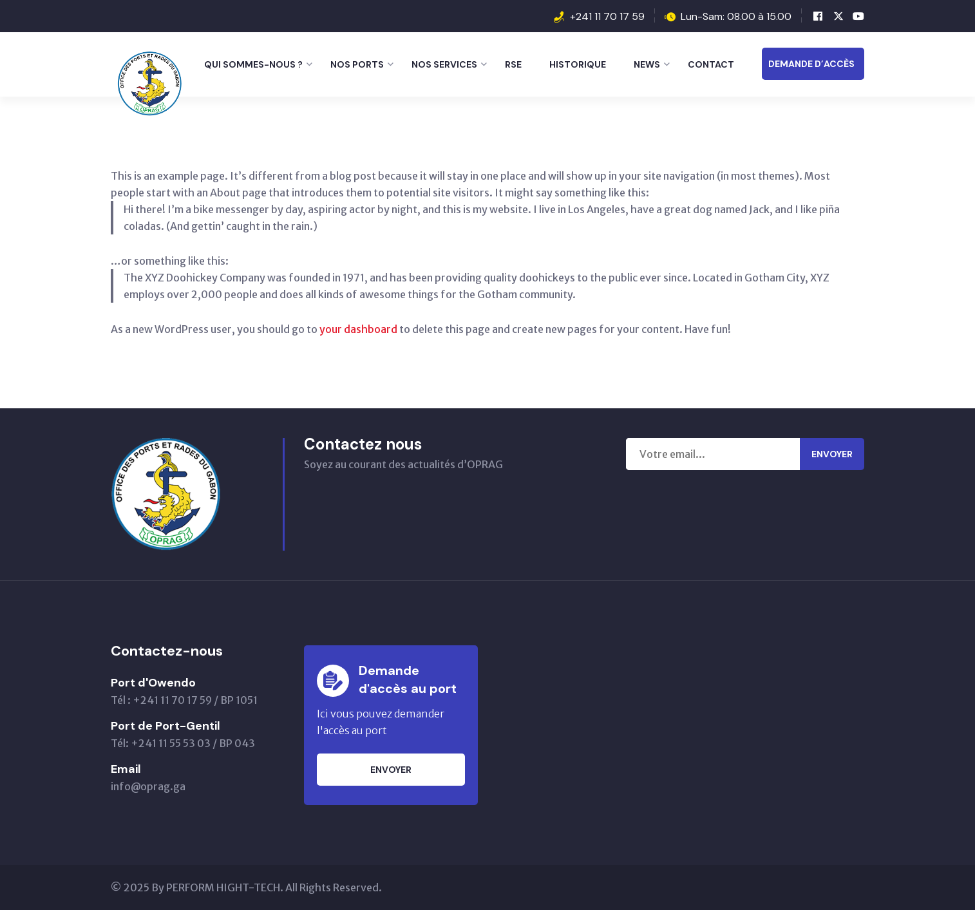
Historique (577, 64)
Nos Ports (357, 64)
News (647, 64)
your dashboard (358, 329)
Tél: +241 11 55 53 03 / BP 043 (183, 743)
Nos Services (444, 64)
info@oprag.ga (148, 786)
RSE (513, 64)
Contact (711, 64)
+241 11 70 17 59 (607, 16)
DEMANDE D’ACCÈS (811, 64)
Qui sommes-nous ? (253, 64)
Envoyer (832, 454)
